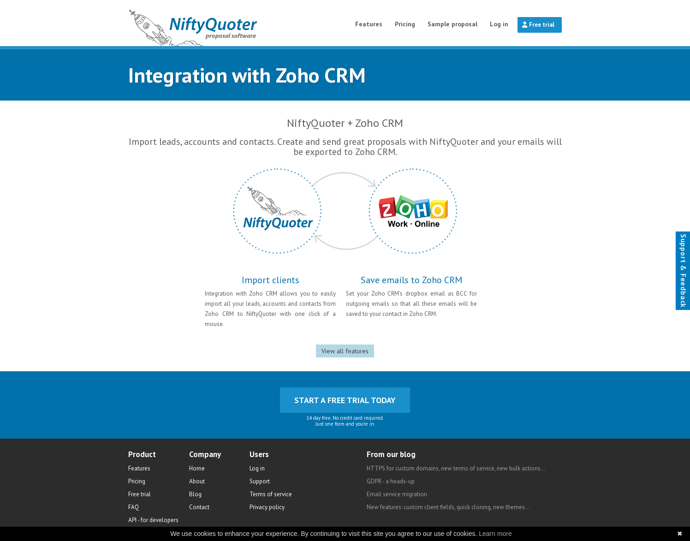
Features (368, 24)
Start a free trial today (345, 400)
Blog (195, 494)
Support (260, 481)
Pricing (405, 24)
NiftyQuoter (217, 23)
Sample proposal (452, 24)
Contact (199, 507)
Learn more (495, 533)
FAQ (133, 507)
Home (197, 468)
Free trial (538, 25)
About (197, 481)
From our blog (391, 454)
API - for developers (153, 520)
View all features (345, 351)
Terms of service (271, 494)
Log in (499, 24)
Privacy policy (267, 507)
